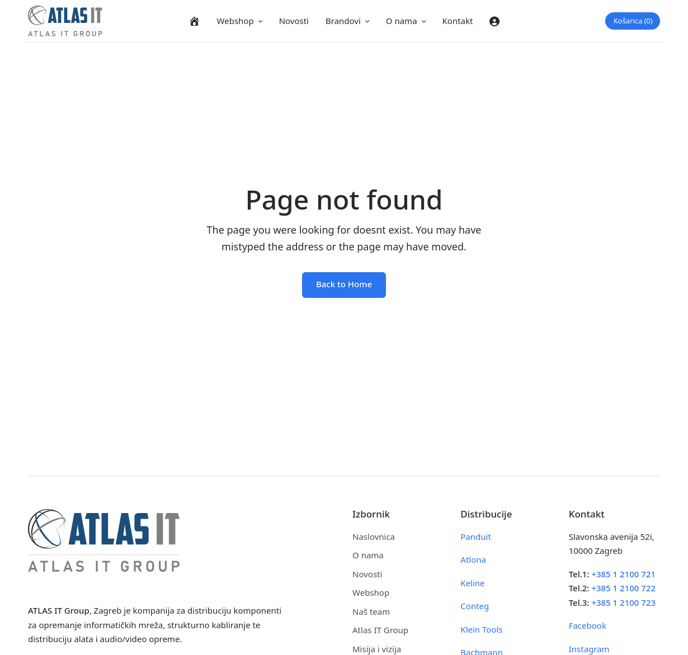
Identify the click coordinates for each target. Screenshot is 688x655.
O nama (401, 20)
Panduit (475, 536)
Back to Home (344, 283)
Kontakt (457, 20)
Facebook (587, 625)
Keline (472, 582)
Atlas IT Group (380, 629)
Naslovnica (373, 536)
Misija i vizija (376, 648)
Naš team (371, 611)
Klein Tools (481, 629)
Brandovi (343, 20)
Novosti (294, 20)
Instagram (589, 648)
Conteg (474, 605)
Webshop (235, 20)
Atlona (473, 559)
